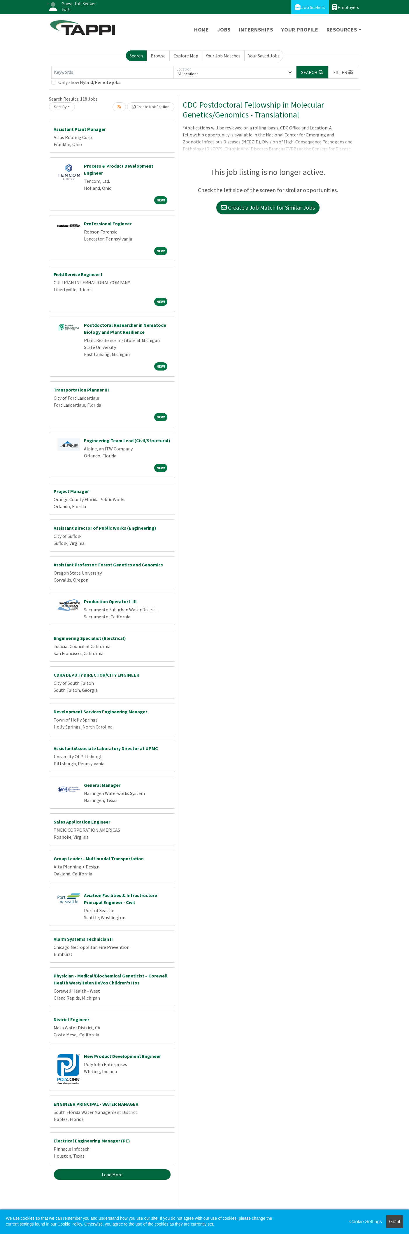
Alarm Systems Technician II (83, 939)
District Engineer (71, 1019)
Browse (158, 56)
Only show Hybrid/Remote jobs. (89, 82)
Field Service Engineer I (78, 274)
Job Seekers (310, 7)
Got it (394, 1221)
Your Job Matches (223, 56)
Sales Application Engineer (82, 822)
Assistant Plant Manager (80, 129)
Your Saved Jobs (264, 56)
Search (136, 56)
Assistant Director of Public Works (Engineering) (105, 528)
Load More (112, 1174)
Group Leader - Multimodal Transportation (99, 858)
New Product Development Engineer (122, 1056)
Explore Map (185, 56)
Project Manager (71, 491)
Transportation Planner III (81, 390)
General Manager (102, 785)
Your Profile (299, 29)
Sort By (60, 106)
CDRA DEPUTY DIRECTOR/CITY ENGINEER (96, 675)
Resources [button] (342, 29)
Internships (256, 29)
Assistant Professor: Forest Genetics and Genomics (108, 565)
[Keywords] (112, 72)
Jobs (224, 29)
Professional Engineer (107, 224)
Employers (345, 7)
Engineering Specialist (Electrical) (90, 638)
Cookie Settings (365, 1221)
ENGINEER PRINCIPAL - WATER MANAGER (96, 1104)
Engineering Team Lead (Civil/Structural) (127, 440)
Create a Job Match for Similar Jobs (268, 207)
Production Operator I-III (110, 601)
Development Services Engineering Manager (100, 712)
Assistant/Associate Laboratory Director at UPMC (106, 748)
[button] (343, 72)
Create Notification (150, 106)
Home (201, 29)
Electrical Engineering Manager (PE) (92, 1141)
